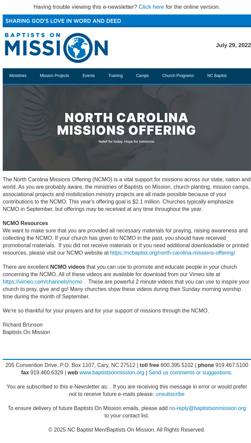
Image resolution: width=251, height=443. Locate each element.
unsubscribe (170, 394)
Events (89, 75)
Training (115, 75)
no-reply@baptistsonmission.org (207, 408)
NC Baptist (217, 75)
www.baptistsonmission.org (112, 372)
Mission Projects (54, 75)
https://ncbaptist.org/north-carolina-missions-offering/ (172, 253)
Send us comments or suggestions (190, 372)
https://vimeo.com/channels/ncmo (42, 282)
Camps (142, 75)
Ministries (18, 75)
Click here (151, 7)
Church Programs (178, 75)
